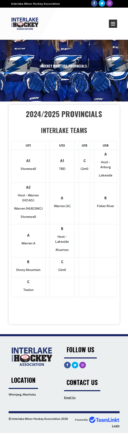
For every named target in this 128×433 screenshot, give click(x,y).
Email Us (70, 397)
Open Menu (113, 24)
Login (116, 425)
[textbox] (64, 213)
